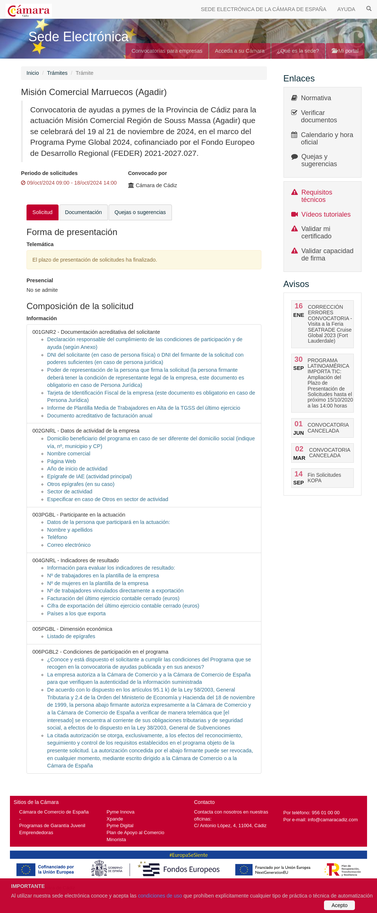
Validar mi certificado (317, 232)
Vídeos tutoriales (326, 214)
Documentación (83, 212)
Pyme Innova (121, 812)
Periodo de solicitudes (49, 173)
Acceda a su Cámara (240, 51)
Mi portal (345, 51)
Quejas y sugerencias (319, 160)
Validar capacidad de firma (328, 254)
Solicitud (42, 212)
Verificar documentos (319, 116)
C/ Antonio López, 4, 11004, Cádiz (230, 825)
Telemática (40, 244)
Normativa (316, 98)
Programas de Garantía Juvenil (52, 825)
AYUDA (346, 9)
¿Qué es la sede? (298, 51)
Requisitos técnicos (317, 196)
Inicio (33, 73)
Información (42, 318)
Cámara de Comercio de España (54, 812)
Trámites (57, 73)
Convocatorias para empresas (166, 51)
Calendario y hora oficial (327, 138)
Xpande (115, 819)
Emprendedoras (36, 832)
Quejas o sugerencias (140, 212)
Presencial (40, 280)
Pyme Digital (120, 825)
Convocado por (147, 173)
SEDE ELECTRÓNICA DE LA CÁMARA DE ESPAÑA (264, 9)
